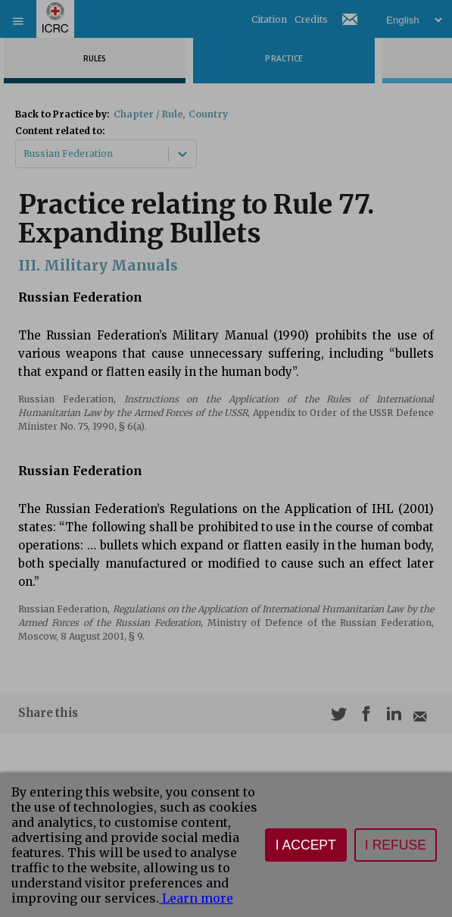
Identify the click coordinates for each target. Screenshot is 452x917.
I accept (306, 845)
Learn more (196, 898)
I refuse (395, 845)
